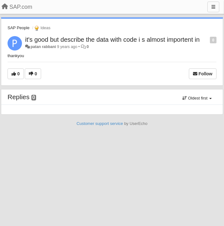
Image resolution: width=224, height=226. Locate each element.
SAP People (18, 27)
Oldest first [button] (197, 98)
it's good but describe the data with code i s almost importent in (112, 39)
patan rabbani (43, 47)
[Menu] (213, 7)
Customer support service (100, 123)
